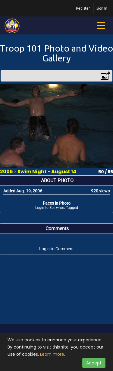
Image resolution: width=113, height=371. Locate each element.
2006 (6, 171)
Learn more (52, 354)
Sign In (101, 8)
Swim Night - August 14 (46, 171)
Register (83, 8)
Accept (94, 363)
